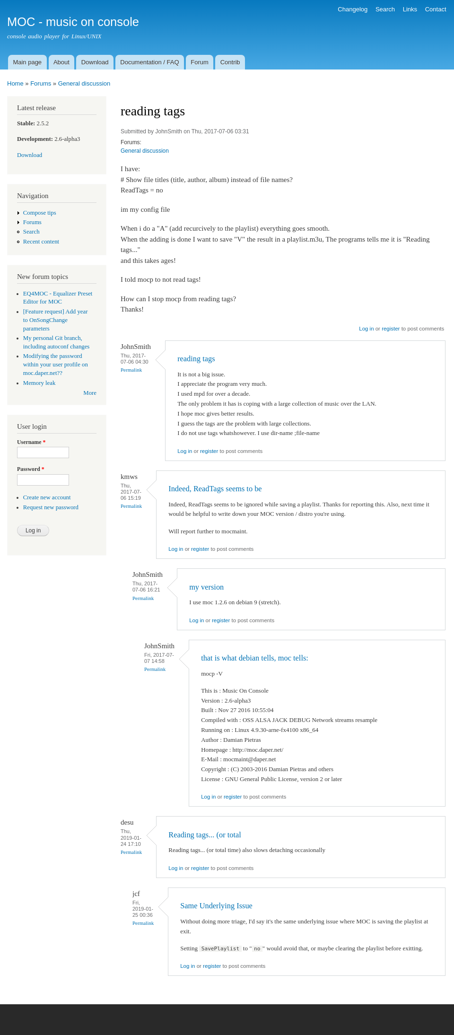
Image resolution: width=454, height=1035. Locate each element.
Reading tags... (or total (204, 834)
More (89, 393)
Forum (200, 62)
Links (410, 9)
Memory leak (39, 383)
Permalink (131, 370)
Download (95, 62)
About (61, 62)
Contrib (230, 62)
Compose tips (39, 212)
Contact (435, 9)
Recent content (41, 241)
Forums (40, 83)
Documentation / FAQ (149, 62)
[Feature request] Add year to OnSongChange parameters (55, 320)
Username (31, 442)
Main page (27, 62)
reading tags (196, 358)
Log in (366, 328)
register (391, 328)
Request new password (51, 507)
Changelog (352, 9)
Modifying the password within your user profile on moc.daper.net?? (55, 364)
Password (30, 469)
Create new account (47, 497)
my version (206, 587)
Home (15, 83)
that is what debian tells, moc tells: (254, 657)
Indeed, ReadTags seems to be (215, 488)
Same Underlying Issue (216, 905)
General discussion (84, 83)
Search (385, 9)
